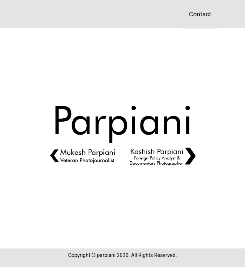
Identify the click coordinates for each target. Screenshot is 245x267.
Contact (200, 14)
